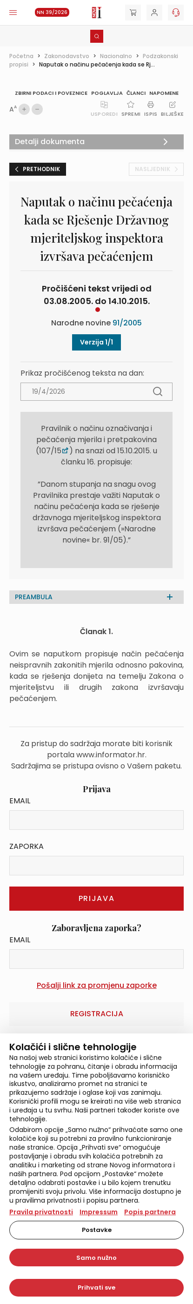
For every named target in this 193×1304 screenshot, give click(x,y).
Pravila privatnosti (41, 1212)
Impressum (99, 1212)
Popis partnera (150, 1212)
